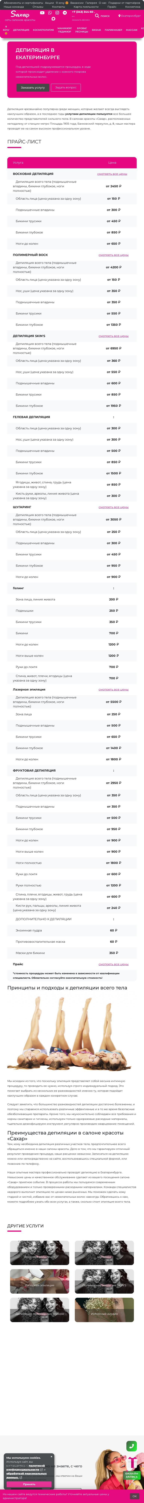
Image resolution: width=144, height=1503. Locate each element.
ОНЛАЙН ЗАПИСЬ (132, 1475)
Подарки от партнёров (124, 3)
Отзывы (38, 6)
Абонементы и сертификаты (23, 3)
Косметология (43, 30)
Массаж (131, 30)
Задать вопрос (66, 87)
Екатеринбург (131, 15)
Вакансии (77, 3)
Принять (29, 1484)
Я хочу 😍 (62, 3)
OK (135, 1496)
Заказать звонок (81, 20)
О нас (102, 3)
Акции (49, 3)
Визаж (96, 30)
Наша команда (14, 6)
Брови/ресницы (81, 30)
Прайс (111, 6)
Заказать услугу (33, 88)
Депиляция (21, 30)
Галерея (91, 3)
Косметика (132, 6)
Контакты (58, 6)
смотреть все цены (112, 174)
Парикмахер (113, 30)
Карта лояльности (86, 6)
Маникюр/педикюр (65, 30)
